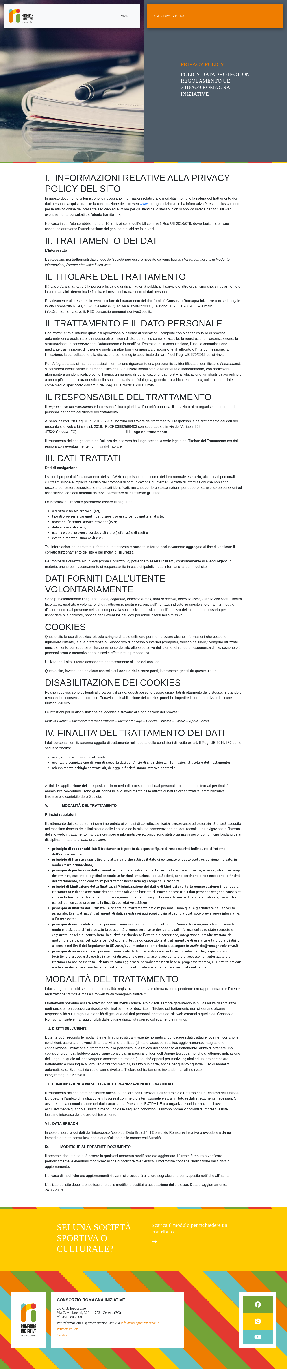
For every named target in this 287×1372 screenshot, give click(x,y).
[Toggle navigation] (128, 16)
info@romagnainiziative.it (140, 1326)
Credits (62, 1338)
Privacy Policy (67, 1332)
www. (144, 204)
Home (156, 16)
